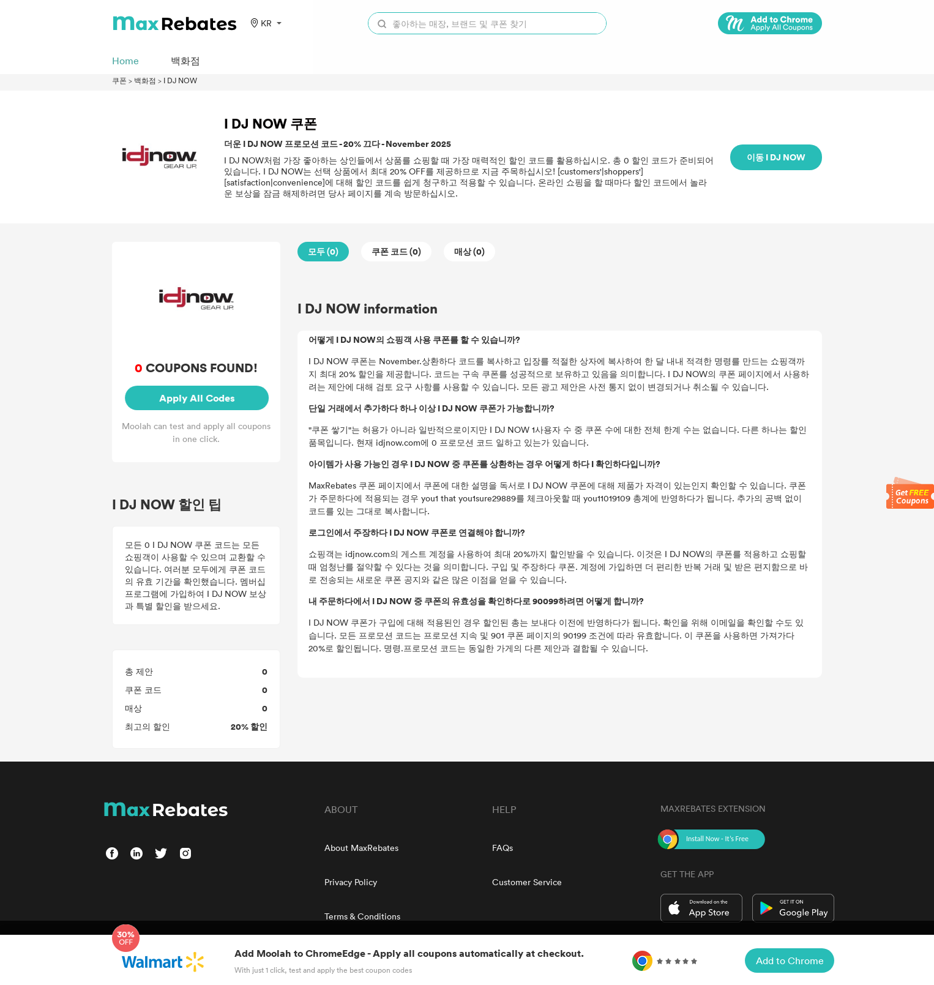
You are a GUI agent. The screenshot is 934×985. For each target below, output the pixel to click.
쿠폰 (119, 80)
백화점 (145, 80)
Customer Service (527, 882)
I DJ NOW (180, 80)
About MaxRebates (361, 847)
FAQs (502, 847)
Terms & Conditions (362, 916)
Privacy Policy (350, 882)
